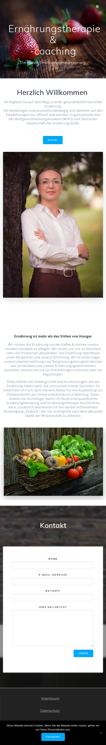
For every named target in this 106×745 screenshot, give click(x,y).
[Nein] (101, 733)
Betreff (53, 595)
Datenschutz (50, 710)
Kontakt (53, 140)
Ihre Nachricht (53, 626)
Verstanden (53, 736)
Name (53, 563)
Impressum (50, 698)
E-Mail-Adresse (53, 579)
